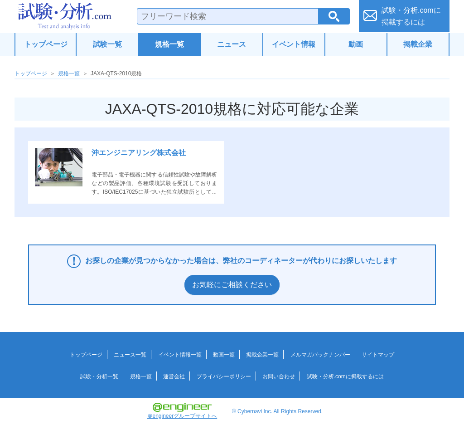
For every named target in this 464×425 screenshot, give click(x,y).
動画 (355, 44)
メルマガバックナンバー (320, 355)
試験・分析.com (64, 16)
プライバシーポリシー (224, 376)
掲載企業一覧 (262, 355)
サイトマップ (378, 355)
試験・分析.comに (411, 16)
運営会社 (174, 376)
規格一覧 (169, 44)
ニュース (231, 44)
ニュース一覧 (130, 355)
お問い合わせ (278, 376)
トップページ (46, 44)
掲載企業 (417, 44)
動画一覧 (224, 355)
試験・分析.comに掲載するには (345, 376)
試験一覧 (107, 44)
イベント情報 (293, 44)
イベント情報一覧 (180, 355)
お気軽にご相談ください (232, 284)
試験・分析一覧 (99, 376)
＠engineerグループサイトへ (182, 411)
